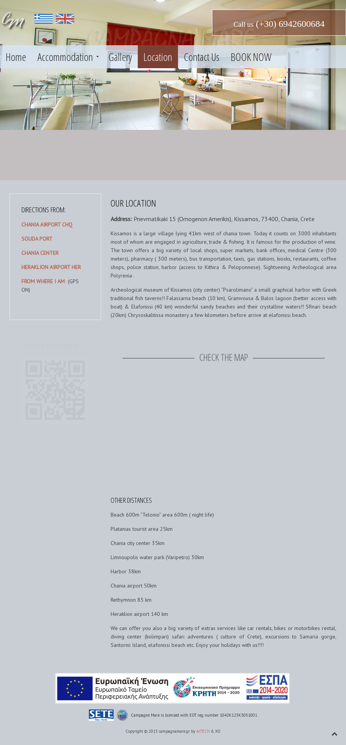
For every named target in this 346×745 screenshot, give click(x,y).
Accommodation (65, 56)
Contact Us (201, 56)
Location (158, 56)
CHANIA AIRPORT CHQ (46, 224)
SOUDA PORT (36, 238)
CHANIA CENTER (40, 252)
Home (16, 56)
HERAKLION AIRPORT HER (51, 267)
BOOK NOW (251, 56)
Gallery (120, 56)
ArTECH (203, 731)
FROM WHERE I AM (43, 281)
